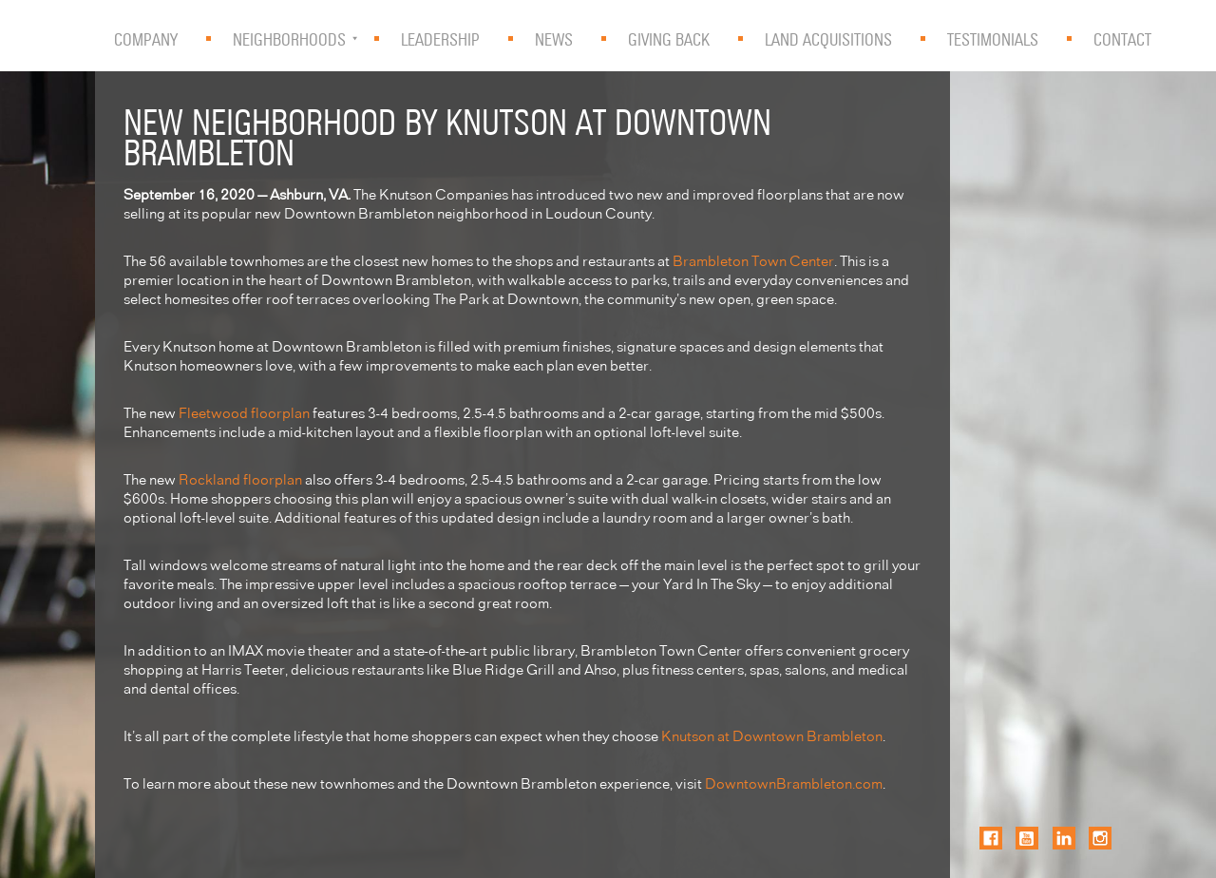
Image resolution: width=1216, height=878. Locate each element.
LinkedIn (1064, 838)
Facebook (990, 838)
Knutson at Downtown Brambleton (772, 735)
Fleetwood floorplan (244, 412)
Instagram (1100, 838)
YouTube (1027, 838)
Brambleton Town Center (753, 260)
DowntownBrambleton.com (794, 782)
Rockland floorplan (240, 478)
